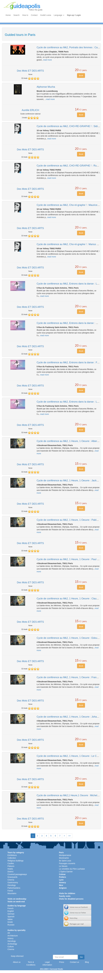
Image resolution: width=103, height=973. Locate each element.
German (11, 914)
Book (81, 75)
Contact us (74, 962)
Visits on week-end (16, 901)
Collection (12, 858)
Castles (11, 863)
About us (16, 962)
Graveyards (12, 877)
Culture (11, 946)
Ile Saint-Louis (65, 861)
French (11, 908)
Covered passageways (17, 874)
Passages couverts (67, 863)
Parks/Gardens (14, 888)
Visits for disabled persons (71, 899)
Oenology (12, 885)
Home (8, 15)
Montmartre (64, 858)
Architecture (13, 936)
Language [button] (59, 15)
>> (69, 836)
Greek (10, 922)
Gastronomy (13, 882)
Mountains (12, 893)
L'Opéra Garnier (66, 871)
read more (47, 60)
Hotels (10, 869)
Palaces (11, 866)
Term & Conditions (30, 963)
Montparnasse (65, 855)
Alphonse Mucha (46, 86)
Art (9, 933)
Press (61, 962)
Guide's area (45, 15)
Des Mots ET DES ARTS (30, 70)
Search (16, 15)
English (11, 911)
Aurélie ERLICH (30, 110)
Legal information (47, 963)
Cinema (11, 880)
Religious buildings (15, 861)
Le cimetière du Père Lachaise (72, 869)
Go (81, 957)
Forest (10, 891)
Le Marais (63, 866)
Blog (87, 962)
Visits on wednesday (17, 899)
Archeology (12, 944)
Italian (10, 919)
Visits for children (67, 893)
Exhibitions (12, 855)
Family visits (64, 896)
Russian (11, 925)
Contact (34, 15)
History (11, 938)
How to (25, 15)
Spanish (11, 916)
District (10, 871)
